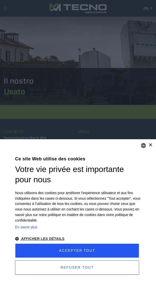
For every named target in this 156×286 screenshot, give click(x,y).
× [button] (150, 145)
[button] (78, 238)
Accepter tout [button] (77, 250)
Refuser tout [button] (77, 267)
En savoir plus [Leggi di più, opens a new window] (26, 227)
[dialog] (78, 212)
